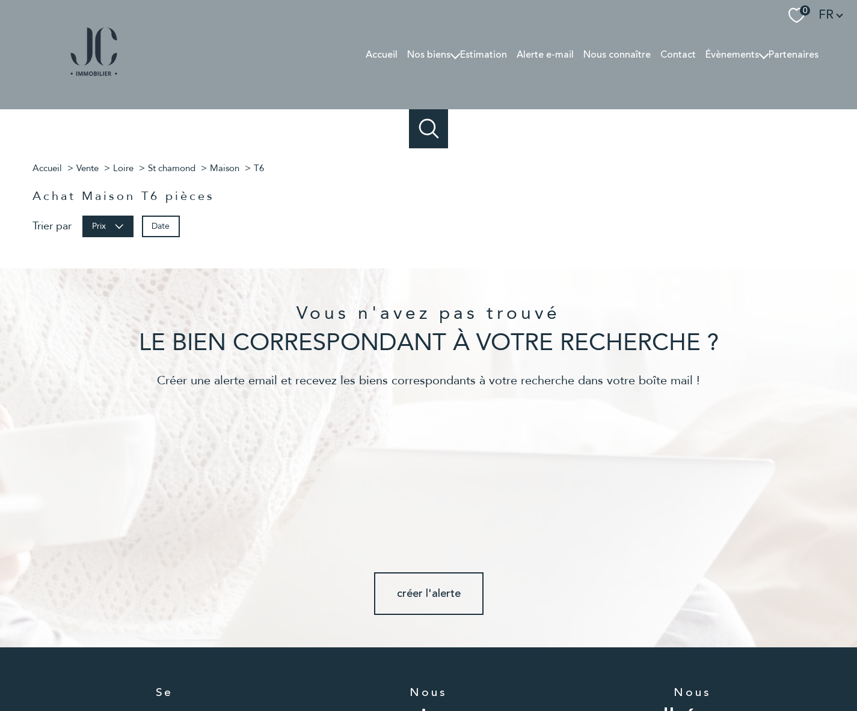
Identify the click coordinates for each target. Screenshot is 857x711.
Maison (224, 168)
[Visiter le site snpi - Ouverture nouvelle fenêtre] (692, 623)
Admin (553, 666)
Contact (678, 54)
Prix (107, 225)
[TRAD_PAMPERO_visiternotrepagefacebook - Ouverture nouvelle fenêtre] (388, 624)
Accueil (382, 54)
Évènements (732, 54)
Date (161, 225)
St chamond (171, 168)
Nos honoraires (395, 666)
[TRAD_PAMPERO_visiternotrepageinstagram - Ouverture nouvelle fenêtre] (428, 624)
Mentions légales (504, 666)
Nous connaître (617, 54)
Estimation (483, 54)
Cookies (692, 666)
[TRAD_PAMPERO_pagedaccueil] (94, 78)
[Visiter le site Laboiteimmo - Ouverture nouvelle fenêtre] (429, 691)
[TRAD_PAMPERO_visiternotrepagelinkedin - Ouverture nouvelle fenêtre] (469, 624)
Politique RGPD (645, 666)
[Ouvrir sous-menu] (455, 54)
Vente (87, 168)
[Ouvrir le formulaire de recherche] (428, 128)
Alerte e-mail (545, 54)
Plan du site (448, 666)
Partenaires (794, 54)
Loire (123, 168)
